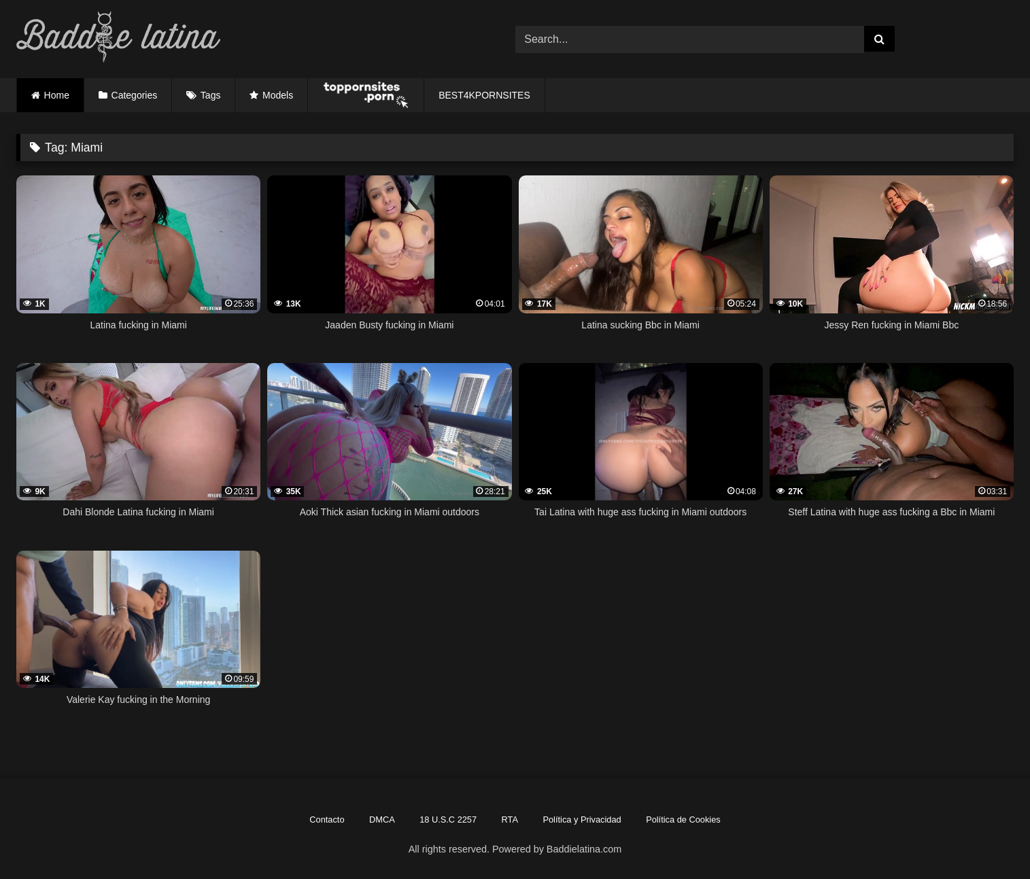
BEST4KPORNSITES (484, 95)
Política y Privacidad (582, 819)
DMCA (382, 819)
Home (56, 95)
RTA (510, 819)
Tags (211, 95)
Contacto (326, 819)
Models (277, 95)
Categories (134, 95)
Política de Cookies (683, 819)
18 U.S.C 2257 (448, 819)
